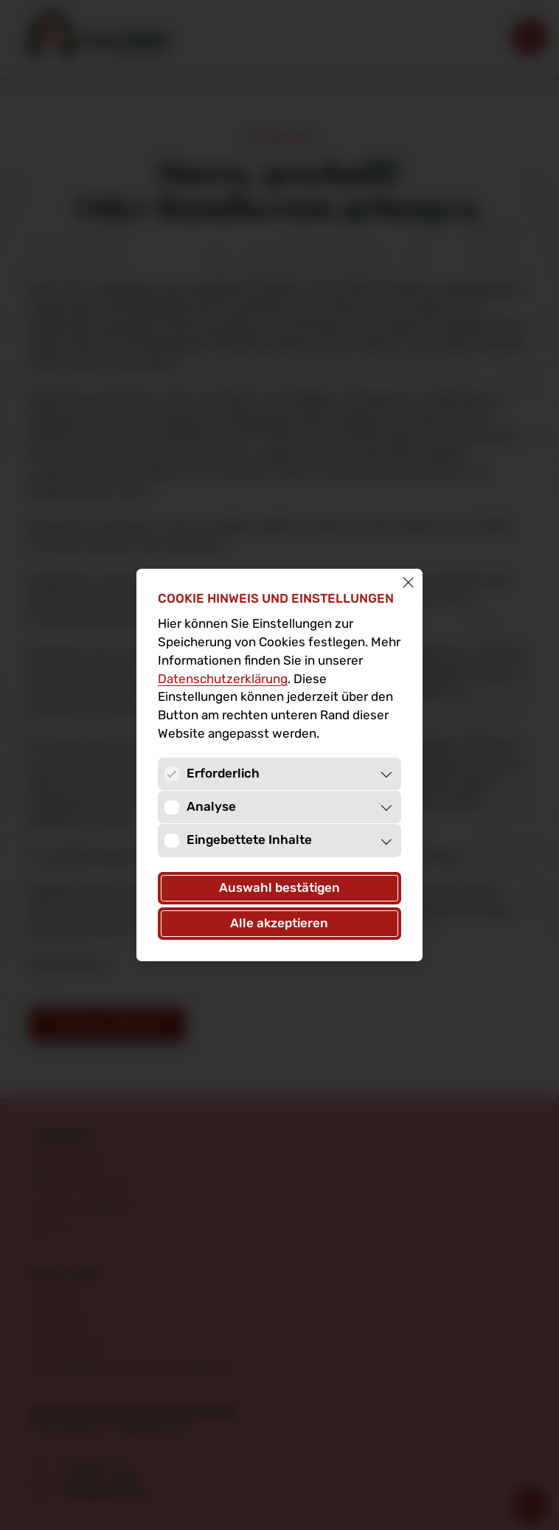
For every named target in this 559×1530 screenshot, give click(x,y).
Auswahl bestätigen (279, 888)
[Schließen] (408, 583)
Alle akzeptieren (279, 923)
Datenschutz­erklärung (223, 679)
